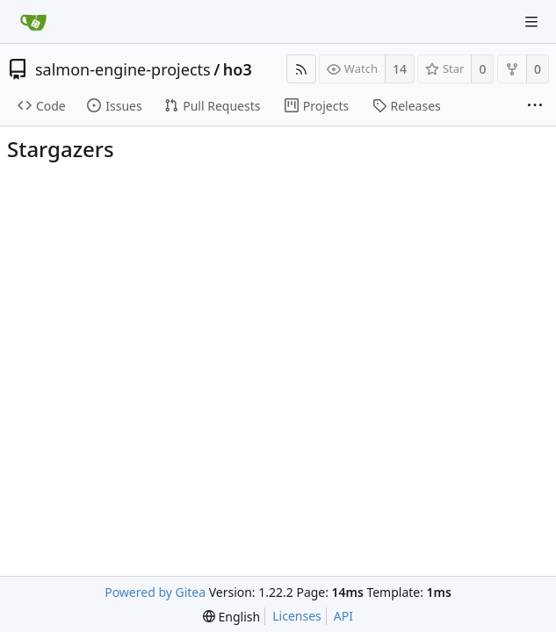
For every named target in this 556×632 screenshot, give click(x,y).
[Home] (33, 22)
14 (400, 69)
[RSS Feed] (301, 68)
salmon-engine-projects (123, 69)
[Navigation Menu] (531, 22)
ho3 (237, 69)
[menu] (231, 616)
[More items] (535, 106)
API (343, 615)
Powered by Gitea (155, 592)
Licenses (296, 615)
